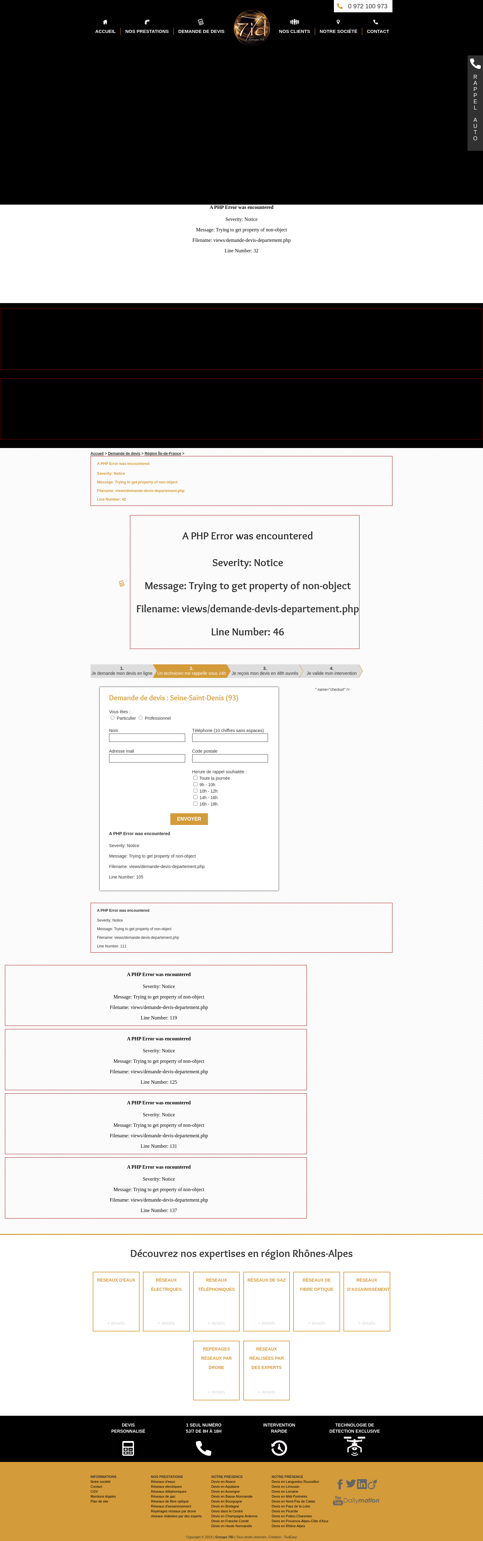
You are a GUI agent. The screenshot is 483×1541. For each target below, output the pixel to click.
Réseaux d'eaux (116, 1303)
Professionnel (158, 718)
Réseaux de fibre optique (316, 1303)
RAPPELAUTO (475, 108)
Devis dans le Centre (227, 1511)
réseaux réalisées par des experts (266, 1372)
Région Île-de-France (162, 453)
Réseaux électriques (166, 1303)
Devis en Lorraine (285, 1491)
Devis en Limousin (285, 1486)
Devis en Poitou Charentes (292, 1516)
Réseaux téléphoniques (216, 1303)
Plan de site (99, 1501)
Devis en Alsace (223, 1481)
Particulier (126, 718)
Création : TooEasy (282, 1537)
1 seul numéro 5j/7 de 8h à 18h (203, 1428)
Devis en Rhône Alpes (288, 1526)
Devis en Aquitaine (225, 1486)
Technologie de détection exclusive (354, 1428)
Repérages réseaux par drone (216, 1372)
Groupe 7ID (224, 1537)
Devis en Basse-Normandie (232, 1496)
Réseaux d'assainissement (367, 1303)
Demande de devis (124, 453)
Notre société (101, 1481)
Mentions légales (103, 1496)
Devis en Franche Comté (230, 1521)
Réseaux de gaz (266, 1303)
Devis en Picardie (285, 1511)
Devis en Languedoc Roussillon (295, 1481)
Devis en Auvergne (225, 1491)
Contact (96, 1486)
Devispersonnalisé (128, 1428)
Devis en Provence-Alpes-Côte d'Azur (300, 1521)
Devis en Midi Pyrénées (289, 1496)
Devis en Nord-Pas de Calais (293, 1501)
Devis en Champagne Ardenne (234, 1516)
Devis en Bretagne (225, 1506)
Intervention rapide (279, 1428)
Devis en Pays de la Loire (291, 1506)
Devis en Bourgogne (226, 1501)
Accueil (97, 453)
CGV (94, 1491)
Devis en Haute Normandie (231, 1526)
